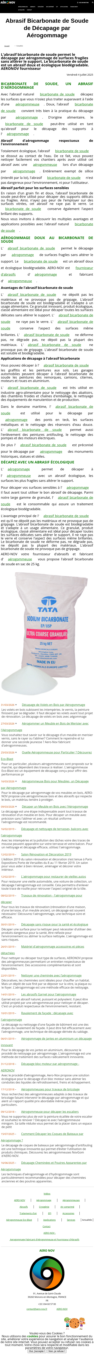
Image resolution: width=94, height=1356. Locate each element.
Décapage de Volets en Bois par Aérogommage (53, 705)
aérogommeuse (27, 104)
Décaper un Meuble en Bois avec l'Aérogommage (55, 807)
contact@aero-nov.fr (36, 1309)
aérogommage (27, 117)
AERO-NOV (19, 1200)
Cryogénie (44, 1206)
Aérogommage (43, 1200)
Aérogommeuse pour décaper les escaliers (50, 1112)
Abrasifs (24, 1206)
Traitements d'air (28, 1213)
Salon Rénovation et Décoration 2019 (46, 854)
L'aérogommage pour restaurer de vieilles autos (53, 877)
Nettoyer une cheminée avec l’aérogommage (51, 975)
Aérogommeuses (71, 1200)
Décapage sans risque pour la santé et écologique (54, 924)
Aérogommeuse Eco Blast (19, 1219)
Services (71, 1219)
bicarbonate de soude (57, 94)
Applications (49, 1219)
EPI (49, 1213)
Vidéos (47, 1193)
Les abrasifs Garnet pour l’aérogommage (48, 994)
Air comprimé (67, 1206)
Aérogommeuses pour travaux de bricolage (50, 1089)
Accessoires (68, 1213)
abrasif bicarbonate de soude (31, 248)
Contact (46, 1226)
